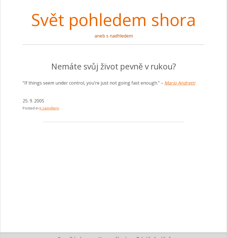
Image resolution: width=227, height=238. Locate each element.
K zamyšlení (49, 108)
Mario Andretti (179, 83)
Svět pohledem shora (113, 19)
